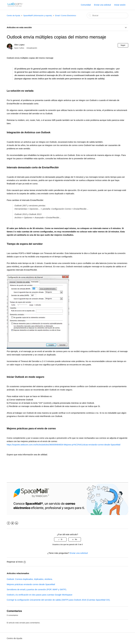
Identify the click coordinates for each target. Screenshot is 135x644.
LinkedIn (16, 523)
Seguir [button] (123, 45)
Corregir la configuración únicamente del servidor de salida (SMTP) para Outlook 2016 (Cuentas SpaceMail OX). (58, 600)
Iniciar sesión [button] (120, 5)
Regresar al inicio (16, 562)
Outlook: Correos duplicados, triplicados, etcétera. (30, 579)
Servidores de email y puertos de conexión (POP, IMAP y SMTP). (37, 589)
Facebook (8, 523)
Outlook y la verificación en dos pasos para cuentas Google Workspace (39, 595)
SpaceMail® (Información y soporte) (37, 15)
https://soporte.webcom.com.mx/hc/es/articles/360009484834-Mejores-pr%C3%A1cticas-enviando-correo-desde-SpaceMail (63, 444)
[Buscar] (107, 15)
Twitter (12, 523)
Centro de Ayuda (13, 15)
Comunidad (86, 5)
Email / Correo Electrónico (65, 15)
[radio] (60, 539)
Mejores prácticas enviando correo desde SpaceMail (31, 584)
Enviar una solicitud (102, 5)
